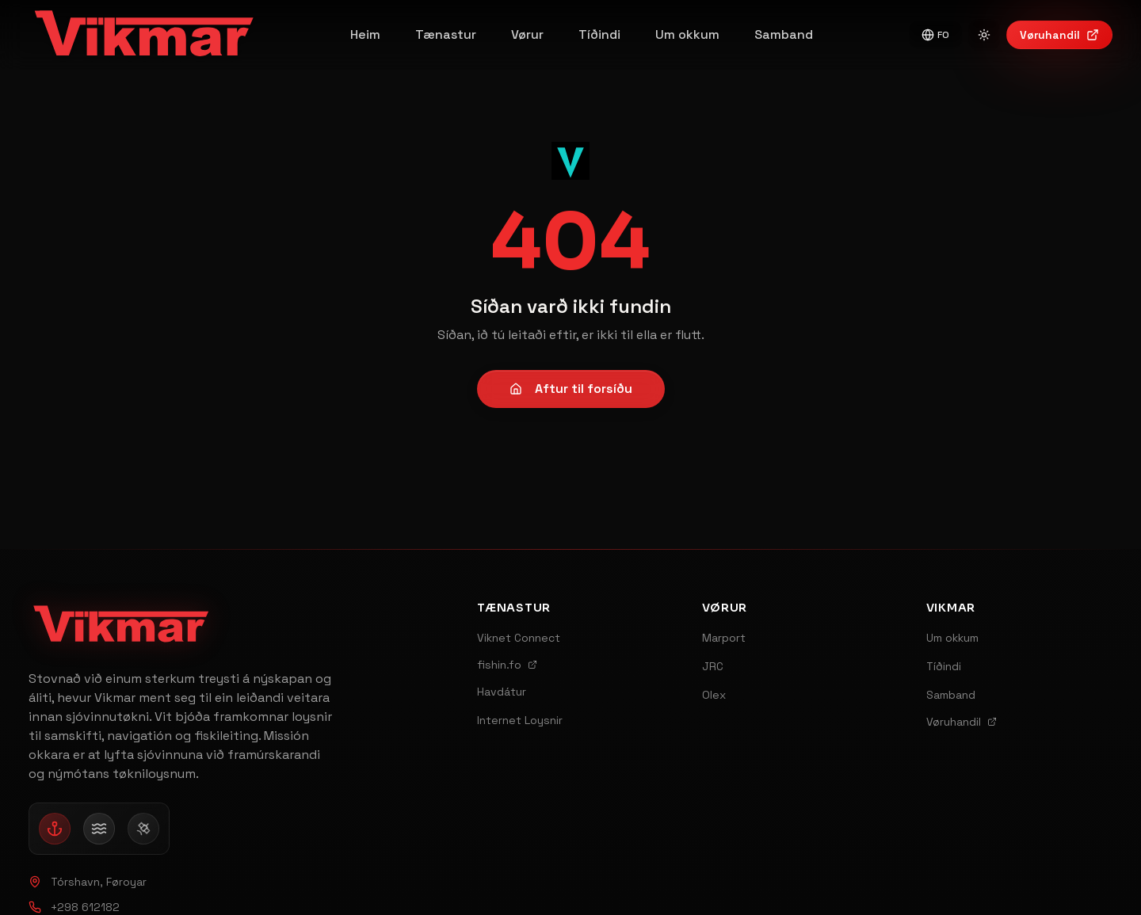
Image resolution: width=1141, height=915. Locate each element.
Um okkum (687, 34)
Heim (365, 34)
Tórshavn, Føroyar (88, 882)
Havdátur (501, 691)
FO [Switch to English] (935, 35)
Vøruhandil (1059, 35)
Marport (724, 638)
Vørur (527, 34)
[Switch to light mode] (984, 35)
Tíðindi (599, 34)
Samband (783, 34)
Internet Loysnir (520, 720)
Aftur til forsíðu (570, 388)
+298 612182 (74, 907)
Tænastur (445, 34)
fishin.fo (507, 665)
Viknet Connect (518, 638)
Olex (714, 695)
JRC (712, 666)
